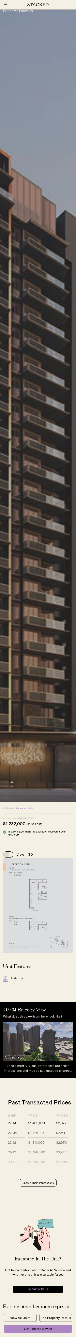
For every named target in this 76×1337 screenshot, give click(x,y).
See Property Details (56, 1317)
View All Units (20, 1317)
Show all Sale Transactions (38, 1183)
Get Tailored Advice (38, 1328)
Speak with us (38, 1289)
